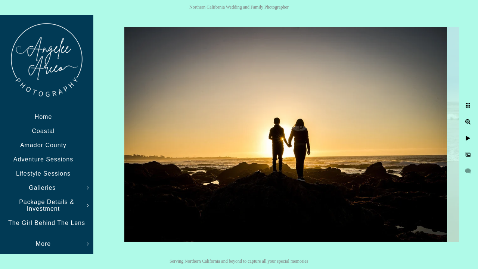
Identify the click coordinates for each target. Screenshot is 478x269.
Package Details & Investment (46, 205)
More (43, 244)
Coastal (43, 131)
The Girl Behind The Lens (46, 223)
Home (43, 117)
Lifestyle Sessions (43, 173)
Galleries (43, 188)
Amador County (43, 145)
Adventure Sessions (43, 159)
